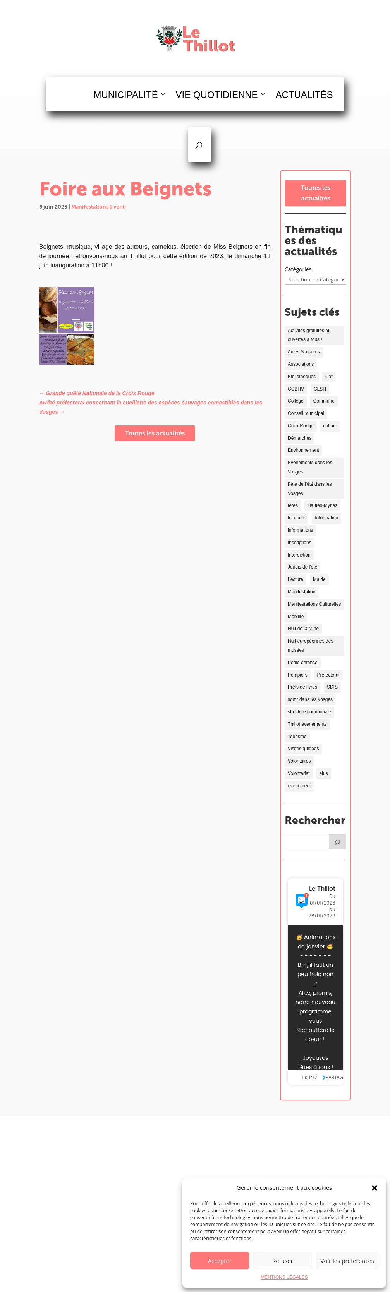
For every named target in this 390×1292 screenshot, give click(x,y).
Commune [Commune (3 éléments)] (324, 401)
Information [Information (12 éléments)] (326, 518)
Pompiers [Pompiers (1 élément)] (298, 675)
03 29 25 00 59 (290, 1174)
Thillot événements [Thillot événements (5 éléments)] (307, 724)
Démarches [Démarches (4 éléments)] (299, 438)
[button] (374, 1188)
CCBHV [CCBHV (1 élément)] (296, 389)
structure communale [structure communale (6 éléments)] (309, 712)
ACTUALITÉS (304, 94)
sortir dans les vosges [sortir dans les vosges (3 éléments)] (310, 699)
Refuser (282, 1261)
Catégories (298, 269)
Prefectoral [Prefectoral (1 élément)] (328, 675)
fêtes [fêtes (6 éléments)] (293, 505)
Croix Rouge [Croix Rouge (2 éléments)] (301, 425)
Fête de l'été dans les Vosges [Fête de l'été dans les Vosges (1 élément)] (310, 489)
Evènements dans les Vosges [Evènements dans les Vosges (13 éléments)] (310, 467)
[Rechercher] (338, 841)
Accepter (220, 1261)
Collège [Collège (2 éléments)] (296, 401)
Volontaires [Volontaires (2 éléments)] (299, 761)
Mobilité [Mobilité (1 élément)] (296, 616)
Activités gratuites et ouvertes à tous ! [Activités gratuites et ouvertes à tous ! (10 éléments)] (308, 335)
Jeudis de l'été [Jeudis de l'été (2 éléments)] (302, 567)
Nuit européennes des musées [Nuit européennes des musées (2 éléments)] (310, 645)
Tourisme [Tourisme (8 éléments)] (297, 736)
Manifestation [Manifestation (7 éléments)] (301, 592)
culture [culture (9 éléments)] (330, 425)
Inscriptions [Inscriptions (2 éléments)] (299, 542)
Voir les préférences (347, 1261)
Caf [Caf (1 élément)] (329, 376)
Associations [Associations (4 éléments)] (301, 364)
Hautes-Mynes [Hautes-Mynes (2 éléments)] (322, 505)
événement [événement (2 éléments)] (299, 785)
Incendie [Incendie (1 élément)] (296, 518)
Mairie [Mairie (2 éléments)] (319, 579)
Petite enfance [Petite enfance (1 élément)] (303, 662)
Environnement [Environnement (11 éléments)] (303, 450)
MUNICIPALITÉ (125, 94)
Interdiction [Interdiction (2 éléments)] (299, 555)
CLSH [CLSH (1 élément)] (320, 389)
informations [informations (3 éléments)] (300, 530)
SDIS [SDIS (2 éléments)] (332, 687)
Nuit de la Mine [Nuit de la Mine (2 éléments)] (303, 628)
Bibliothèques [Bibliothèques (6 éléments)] (302, 376)
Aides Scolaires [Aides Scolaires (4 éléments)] (304, 352)
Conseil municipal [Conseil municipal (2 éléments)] (306, 413)
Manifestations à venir (99, 207)
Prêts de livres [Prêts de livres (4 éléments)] (302, 687)
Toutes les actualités (155, 433)
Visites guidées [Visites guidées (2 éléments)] (303, 748)
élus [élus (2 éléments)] (324, 773)
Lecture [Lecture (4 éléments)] (295, 579)
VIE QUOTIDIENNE (217, 94)
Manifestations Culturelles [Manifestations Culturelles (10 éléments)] (314, 604)
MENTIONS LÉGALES (284, 1277)
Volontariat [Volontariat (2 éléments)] (299, 773)
